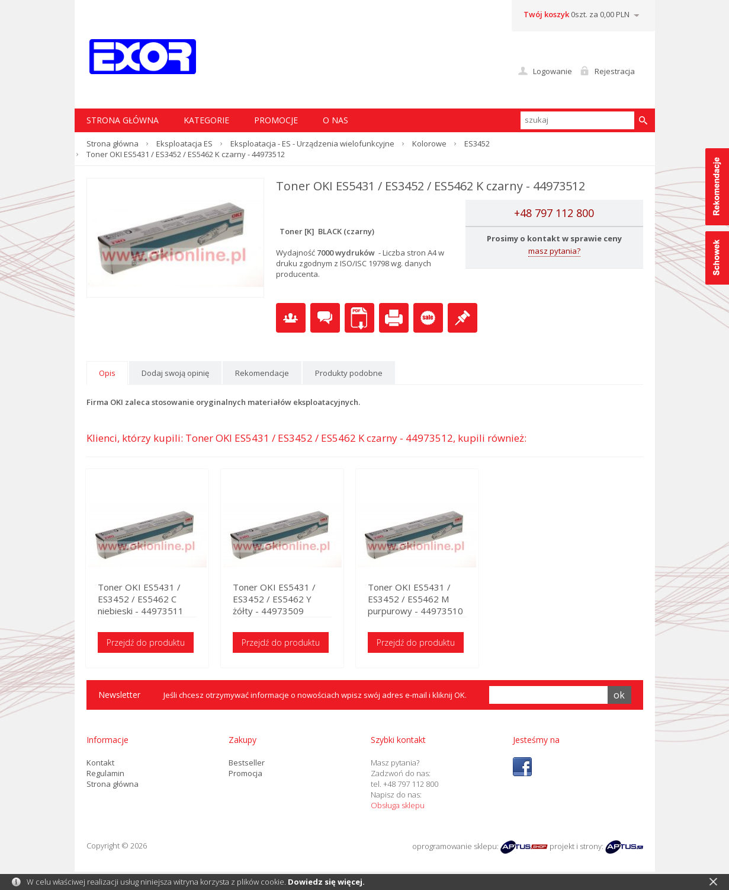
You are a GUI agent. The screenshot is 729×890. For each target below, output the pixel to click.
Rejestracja (615, 71)
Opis (107, 373)
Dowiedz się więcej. (326, 881)
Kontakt (100, 763)
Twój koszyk (546, 14)
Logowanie (552, 71)
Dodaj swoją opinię (175, 373)
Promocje (276, 120)
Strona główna (112, 143)
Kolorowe (429, 143)
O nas (335, 120)
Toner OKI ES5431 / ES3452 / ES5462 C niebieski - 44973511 (142, 599)
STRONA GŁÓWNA (122, 120)
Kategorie (206, 120)
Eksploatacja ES (184, 143)
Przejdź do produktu (147, 643)
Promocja (245, 773)
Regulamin (105, 773)
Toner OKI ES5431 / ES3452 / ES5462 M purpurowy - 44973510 (430, 599)
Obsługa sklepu (398, 805)
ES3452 (477, 143)
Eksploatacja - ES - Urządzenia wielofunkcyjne (312, 143)
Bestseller (247, 763)
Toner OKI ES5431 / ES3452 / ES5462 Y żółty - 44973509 (291, 599)
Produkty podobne (349, 373)
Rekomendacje (262, 373)
